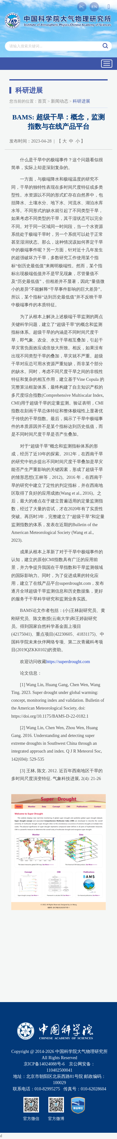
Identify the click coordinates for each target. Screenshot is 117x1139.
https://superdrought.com (68, 661)
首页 (42, 101)
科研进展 (81, 101)
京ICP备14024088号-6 (44, 1064)
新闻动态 (59, 101)
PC (81, 6)
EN (94, 6)
